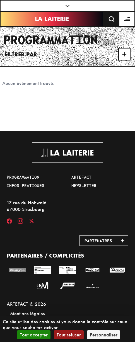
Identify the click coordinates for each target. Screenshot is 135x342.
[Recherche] (111, 19)
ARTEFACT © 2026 (26, 304)
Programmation (23, 177)
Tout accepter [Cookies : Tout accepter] (34, 335)
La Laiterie (52, 19)
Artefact (81, 177)
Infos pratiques (25, 185)
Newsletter (84, 185)
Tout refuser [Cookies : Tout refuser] (69, 335)
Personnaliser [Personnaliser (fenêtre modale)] (103, 335)
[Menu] (127, 19)
